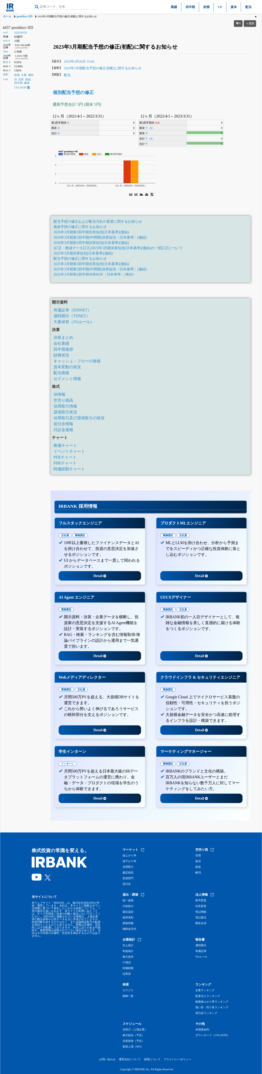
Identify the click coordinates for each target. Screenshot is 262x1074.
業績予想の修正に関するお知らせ (80, 227)
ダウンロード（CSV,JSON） (212, 1035)
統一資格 (128, 900)
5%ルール (201, 956)
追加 (250, 23)
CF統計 (127, 962)
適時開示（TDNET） (72, 316)
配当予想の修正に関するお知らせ (80, 259)
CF (220, 7)
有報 (17, 75)
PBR (5, 51)
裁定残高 (128, 872)
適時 (30, 75)
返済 (198, 861)
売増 (198, 855)
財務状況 (61, 355)
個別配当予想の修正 (73, 92)
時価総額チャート (69, 469)
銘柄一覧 (128, 996)
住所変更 (200, 906)
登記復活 (200, 917)
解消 (198, 872)
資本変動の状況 (67, 367)
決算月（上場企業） (135, 1029)
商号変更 (200, 900)
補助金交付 (129, 929)
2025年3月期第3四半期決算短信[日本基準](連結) (91, 264)
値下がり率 (129, 861)
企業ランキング (205, 990)
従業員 (127, 974)
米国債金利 (202, 1029)
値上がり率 (129, 855)
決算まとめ (63, 337)
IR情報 (59, 394)
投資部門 (128, 878)
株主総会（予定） (134, 1035)
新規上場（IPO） (133, 1046)
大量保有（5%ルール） (74, 322)
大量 (24, 75)
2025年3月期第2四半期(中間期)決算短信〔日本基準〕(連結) (100, 269)
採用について (152, 1059)
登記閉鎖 (200, 912)
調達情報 (128, 923)
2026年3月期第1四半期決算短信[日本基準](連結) (91, 243)
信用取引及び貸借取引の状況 (79, 418)
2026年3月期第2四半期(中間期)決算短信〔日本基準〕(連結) (100, 237)
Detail (99, 576)
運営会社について (130, 1059)
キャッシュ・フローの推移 (77, 361)
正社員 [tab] (65, 535)
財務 (206, 7)
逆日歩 (127, 884)
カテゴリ (128, 990)
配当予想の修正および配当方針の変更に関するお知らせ (98, 221)
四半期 (190, 7)
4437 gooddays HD (18, 27)
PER (5, 40)
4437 (5, 32)
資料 (5, 74)
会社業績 (61, 343)
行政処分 (128, 906)
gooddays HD (25, 16)
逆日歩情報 (63, 424)
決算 (21, 79)
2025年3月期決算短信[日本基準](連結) (83, 253)
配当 (248, 7)
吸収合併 (200, 923)
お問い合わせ (107, 1059)
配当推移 (61, 373)
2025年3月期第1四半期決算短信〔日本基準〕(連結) (94, 274)
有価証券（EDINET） (72, 310)
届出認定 (128, 912)
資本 (234, 7)
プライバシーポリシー (177, 1059)
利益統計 (128, 951)
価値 (26, 82)
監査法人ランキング (207, 996)
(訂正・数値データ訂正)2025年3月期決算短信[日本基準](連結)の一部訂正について (118, 248)
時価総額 (128, 968)
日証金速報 (63, 430)
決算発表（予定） (134, 1041)
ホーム (7, 16)
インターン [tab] (67, 763)
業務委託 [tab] (80, 535)
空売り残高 (63, 400)
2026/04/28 (20, 32)
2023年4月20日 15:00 (79, 61)
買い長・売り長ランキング (211, 1007)
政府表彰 (128, 917)
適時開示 (200, 945)
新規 (198, 867)
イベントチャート (69, 451)
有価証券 (200, 951)
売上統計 (128, 945)
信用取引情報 (65, 406)
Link (5, 79)
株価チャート (65, 445)
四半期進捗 (63, 349)
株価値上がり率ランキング (211, 1001)
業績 (174, 7)
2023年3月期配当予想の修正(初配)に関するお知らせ (102, 68)
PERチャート (65, 457)
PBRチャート (65, 463)
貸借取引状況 (65, 412)
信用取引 (128, 867)
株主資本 (128, 956)
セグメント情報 (67, 379)
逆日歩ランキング (206, 1013)
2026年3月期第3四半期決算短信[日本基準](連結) (91, 232)
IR (15, 79)
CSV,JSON (22, 87)
